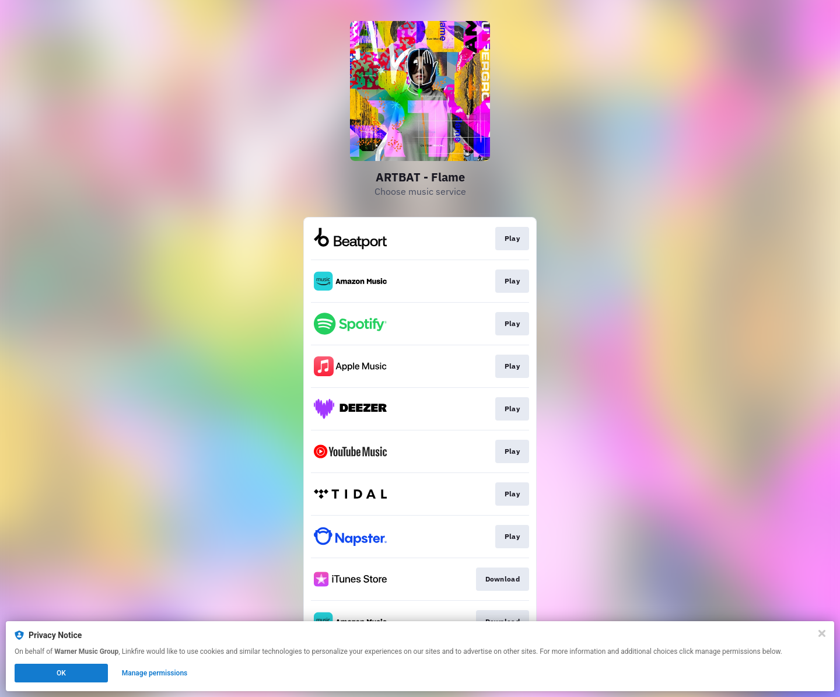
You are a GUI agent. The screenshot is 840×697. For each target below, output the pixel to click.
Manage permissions (155, 673)
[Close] (822, 633)
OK (61, 673)
